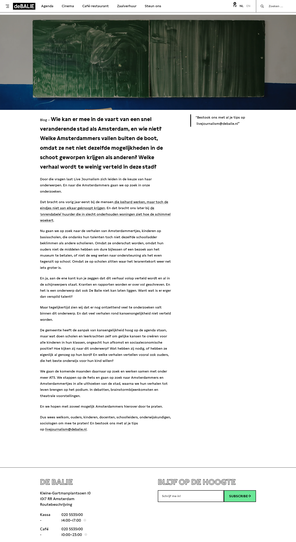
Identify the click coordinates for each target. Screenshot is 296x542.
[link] (66, 429)
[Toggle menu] (7, 6)
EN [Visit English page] (248, 6)
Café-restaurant (95, 6)
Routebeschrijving (56, 504)
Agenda (47, 6)
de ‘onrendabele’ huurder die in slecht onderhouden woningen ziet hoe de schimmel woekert (105, 214)
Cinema (68, 6)
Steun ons (153, 6)
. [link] (66, 429)
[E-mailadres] (191, 496)
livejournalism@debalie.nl (66, 429)
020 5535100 (72, 514)
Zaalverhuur (126, 6)
